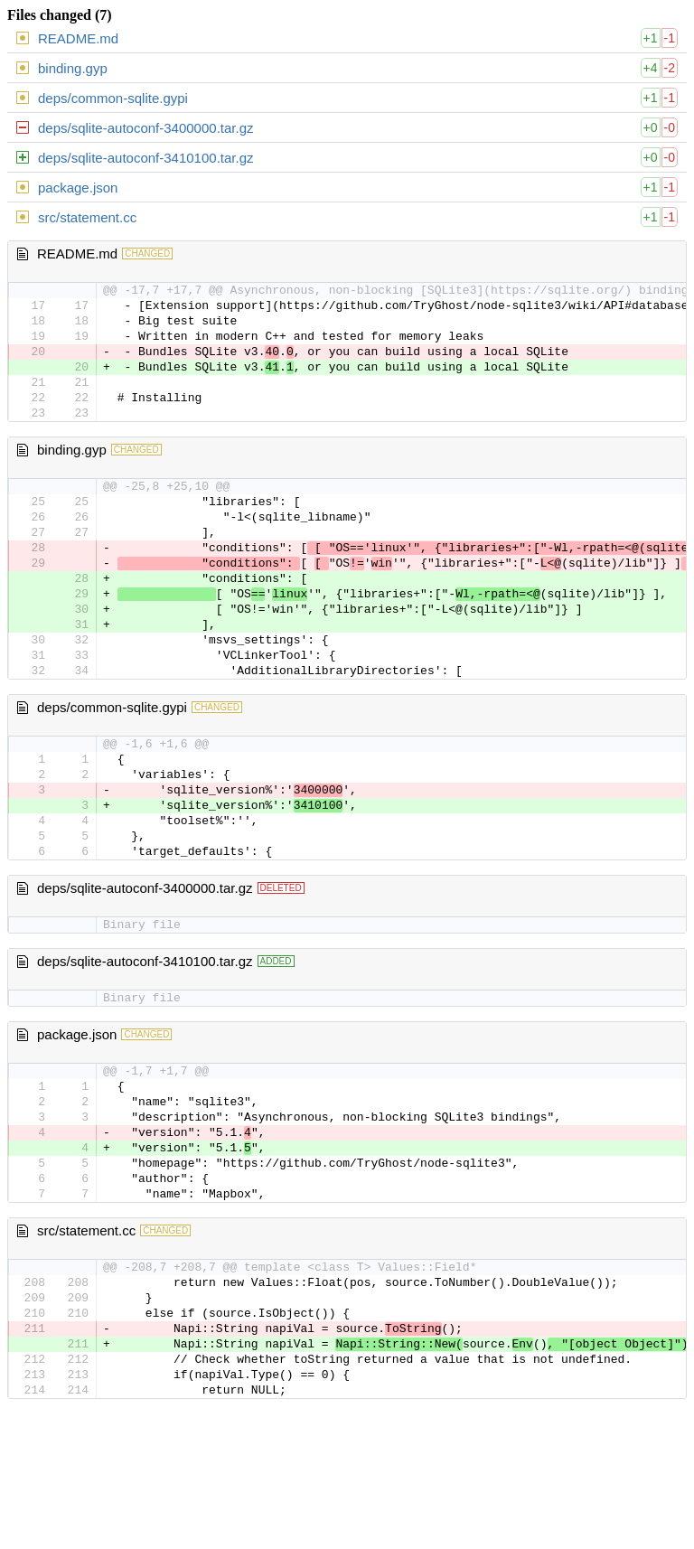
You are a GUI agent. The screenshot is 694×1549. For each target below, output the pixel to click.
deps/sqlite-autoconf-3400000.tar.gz (146, 128)
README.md (78, 38)
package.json (77, 187)
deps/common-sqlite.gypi (113, 98)
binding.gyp (73, 68)
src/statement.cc (87, 217)
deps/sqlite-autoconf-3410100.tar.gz (146, 157)
